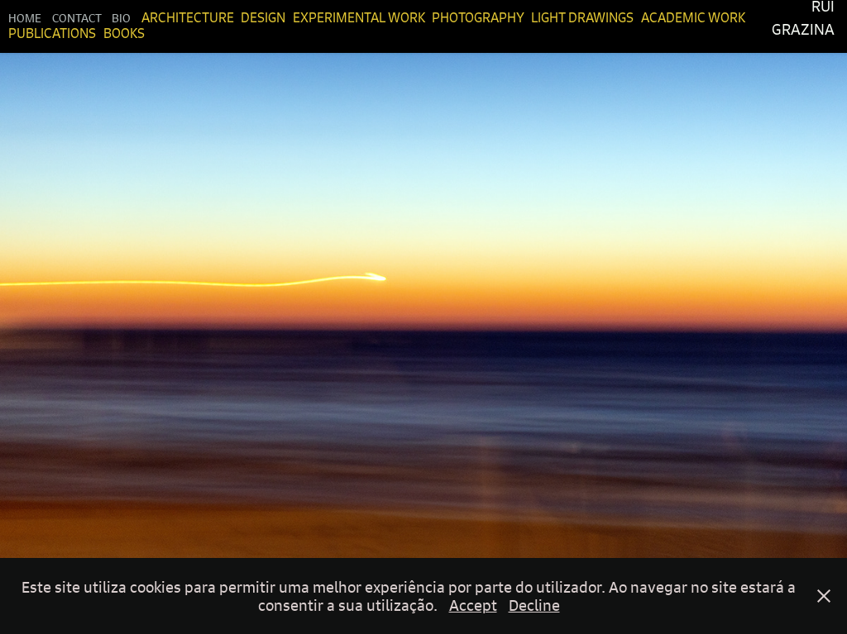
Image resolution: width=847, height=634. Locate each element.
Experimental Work (359, 17)
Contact (77, 17)
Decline (534, 605)
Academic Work (693, 17)
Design (263, 17)
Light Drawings (582, 17)
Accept (473, 605)
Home (24, 17)
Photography (478, 17)
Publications (52, 33)
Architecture (187, 17)
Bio (121, 17)
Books (124, 33)
